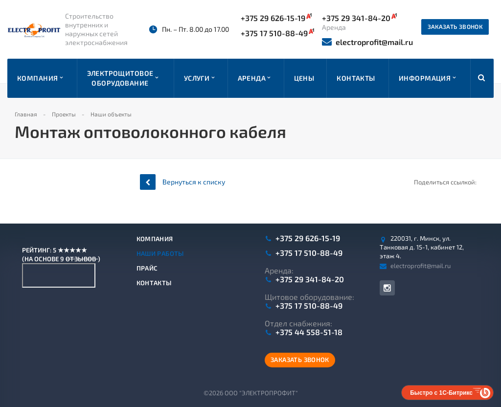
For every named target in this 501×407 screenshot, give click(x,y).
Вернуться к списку (182, 181)
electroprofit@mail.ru (367, 42)
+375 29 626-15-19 (276, 18)
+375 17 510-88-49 (277, 33)
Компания (155, 239)
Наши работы (160, 253)
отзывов (82, 259)
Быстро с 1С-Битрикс (441, 392)
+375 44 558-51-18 (308, 332)
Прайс (147, 268)
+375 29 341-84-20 (309, 279)
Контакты (154, 283)
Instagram (387, 287)
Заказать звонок (455, 26)
